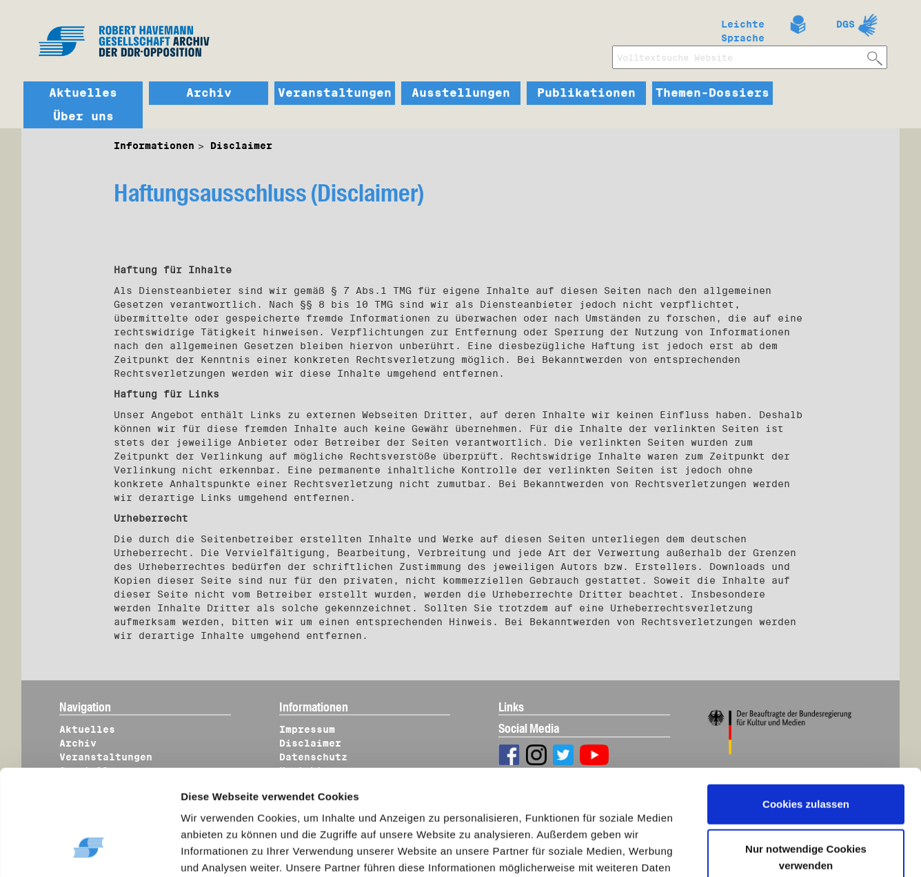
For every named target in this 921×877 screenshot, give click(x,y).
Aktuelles (83, 93)
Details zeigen (229, 850)
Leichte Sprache (743, 28)
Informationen (154, 145)
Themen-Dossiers (712, 93)
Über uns (83, 117)
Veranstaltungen (335, 93)
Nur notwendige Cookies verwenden (806, 768)
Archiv (209, 93)
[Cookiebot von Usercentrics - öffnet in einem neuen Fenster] (89, 850)
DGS (845, 24)
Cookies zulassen (805, 715)
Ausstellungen (461, 93)
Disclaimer (241, 145)
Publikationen (586, 93)
